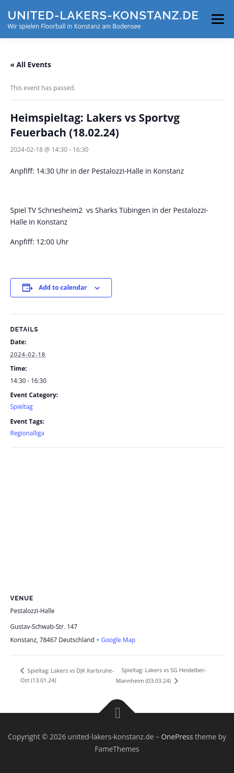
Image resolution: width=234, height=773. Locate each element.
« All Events (30, 64)
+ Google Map (115, 640)
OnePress (177, 736)
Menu (217, 19)
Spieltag (21, 406)
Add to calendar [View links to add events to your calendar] (63, 287)
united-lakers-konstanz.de (103, 15)
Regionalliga (27, 433)
